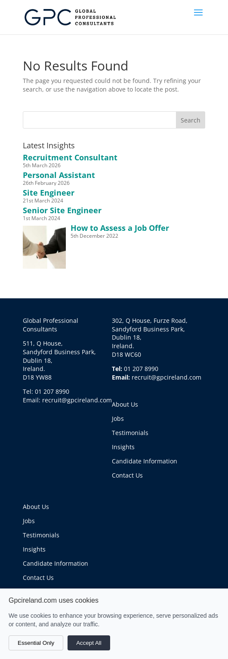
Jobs (118, 418)
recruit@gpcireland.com (166, 377)
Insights (123, 447)
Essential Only (36, 643)
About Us (125, 404)
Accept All (89, 643)
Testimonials (130, 433)
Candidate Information (144, 461)
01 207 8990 (141, 369)
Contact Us (127, 475)
